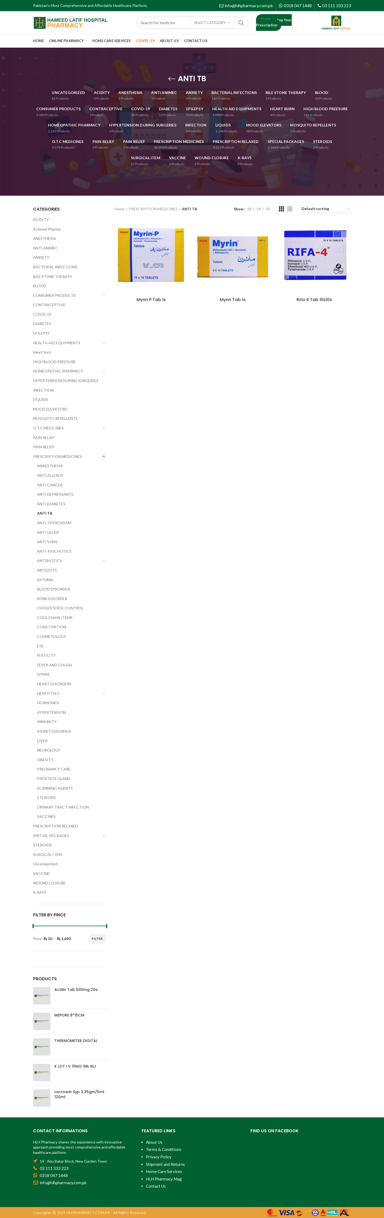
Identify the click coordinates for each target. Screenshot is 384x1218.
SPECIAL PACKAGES (51, 835)
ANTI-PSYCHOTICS (54, 551)
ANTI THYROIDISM (54, 522)
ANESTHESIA (44, 238)
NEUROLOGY (48, 750)
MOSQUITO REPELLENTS (55, 418)
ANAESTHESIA (50, 466)
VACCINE (41, 873)
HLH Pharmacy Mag (164, 1178)
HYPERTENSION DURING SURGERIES (65, 380)
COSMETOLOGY (51, 636)
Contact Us (156, 1186)
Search (241, 23)
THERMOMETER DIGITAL (76, 1040)
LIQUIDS (40, 399)
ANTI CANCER (49, 485)
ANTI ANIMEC (45, 248)
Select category (210, 22)
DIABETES (42, 323)
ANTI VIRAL (47, 541)
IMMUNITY (47, 721)
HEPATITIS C (48, 693)
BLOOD (39, 286)
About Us (154, 1142)
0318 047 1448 (298, 5)
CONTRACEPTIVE (49, 304)
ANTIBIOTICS (49, 560)
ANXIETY (41, 257)
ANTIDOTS (47, 570)
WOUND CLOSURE (49, 883)
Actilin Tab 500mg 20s (76, 989)
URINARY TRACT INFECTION (63, 807)
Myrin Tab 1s (233, 300)
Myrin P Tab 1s (151, 300)
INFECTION (43, 390)
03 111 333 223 (336, 5)
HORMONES (48, 702)
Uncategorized (45, 864)
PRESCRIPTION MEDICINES (153, 209)
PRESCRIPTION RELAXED (55, 826)
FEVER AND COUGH (54, 665)
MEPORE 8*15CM (69, 1015)
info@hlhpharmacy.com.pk (249, 5)
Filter (97, 939)
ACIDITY (41, 219)
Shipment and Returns (165, 1164)
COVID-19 (42, 314)
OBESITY (45, 759)
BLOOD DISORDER (53, 589)
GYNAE (43, 674)
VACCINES (46, 816)
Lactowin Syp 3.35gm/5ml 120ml (79, 1094)
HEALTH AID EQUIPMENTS (56, 343)
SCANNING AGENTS (55, 788)
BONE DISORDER (52, 598)
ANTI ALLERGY (50, 475)
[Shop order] (326, 209)
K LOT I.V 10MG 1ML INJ (75, 1066)
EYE (40, 646)
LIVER (42, 741)
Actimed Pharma (47, 229)
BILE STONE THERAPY (52, 276)
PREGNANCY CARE (54, 769)
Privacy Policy (158, 1156)
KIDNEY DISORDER (54, 731)
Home (120, 209)
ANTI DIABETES (51, 504)
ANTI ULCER (48, 532)
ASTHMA (45, 579)
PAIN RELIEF (43, 437)
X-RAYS (39, 892)
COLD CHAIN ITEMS (55, 617)
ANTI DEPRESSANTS (55, 494)
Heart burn (42, 352)
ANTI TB (44, 513)
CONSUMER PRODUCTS (54, 295)
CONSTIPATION (51, 627)
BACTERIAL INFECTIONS (55, 267)
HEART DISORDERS (54, 684)
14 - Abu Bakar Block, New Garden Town (73, 1161)
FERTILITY (46, 655)
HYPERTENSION (51, 712)
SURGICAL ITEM (47, 854)
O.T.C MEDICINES (48, 428)
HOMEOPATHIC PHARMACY (58, 371)
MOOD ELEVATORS (50, 409)
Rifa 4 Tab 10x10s (314, 300)
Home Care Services (164, 1171)
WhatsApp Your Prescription (274, 22)
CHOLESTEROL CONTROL (60, 608)
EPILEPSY (41, 333)
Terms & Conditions (163, 1149)
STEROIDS (46, 797)
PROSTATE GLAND (53, 778)
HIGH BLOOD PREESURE (54, 361)
